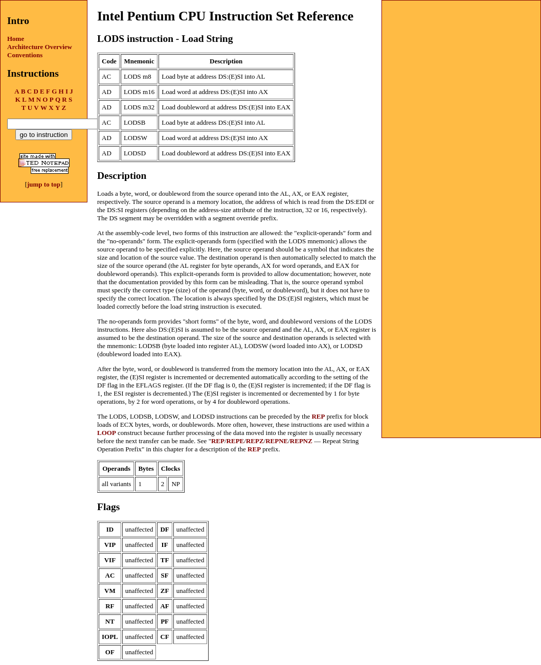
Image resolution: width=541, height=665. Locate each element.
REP (318, 416)
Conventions (24, 55)
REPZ (255, 441)
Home (15, 38)
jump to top (43, 184)
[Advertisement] (461, 64)
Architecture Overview (39, 47)
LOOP (106, 433)
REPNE (276, 441)
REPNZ (301, 441)
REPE (235, 441)
